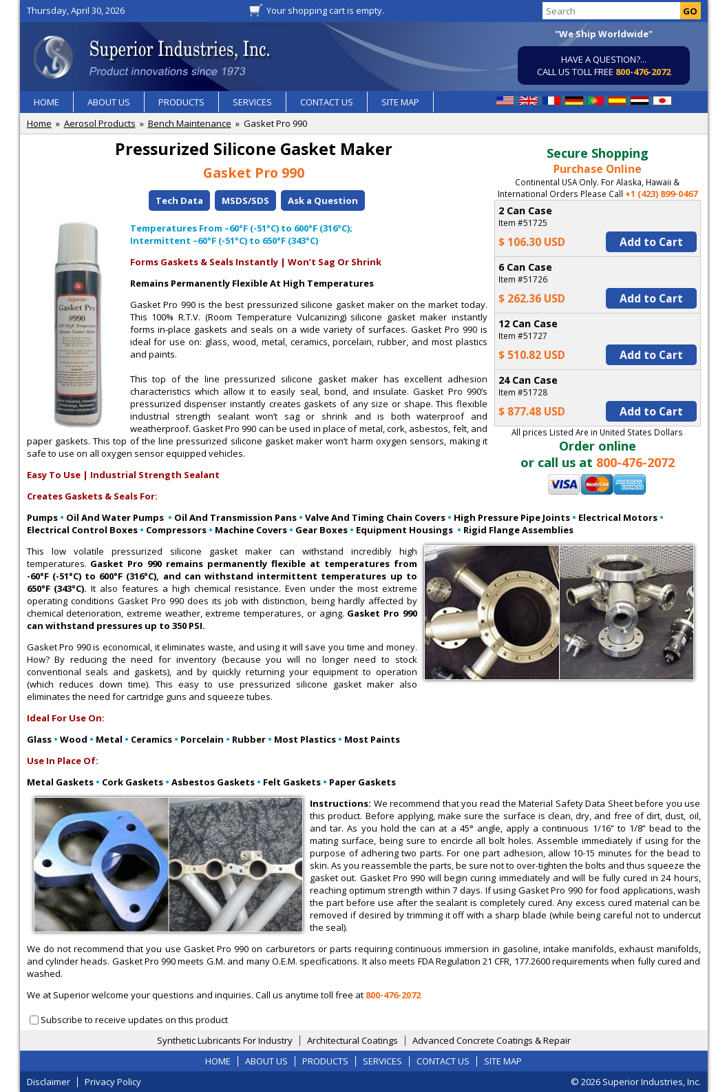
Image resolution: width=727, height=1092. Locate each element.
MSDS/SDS (245, 200)
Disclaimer (48, 1081)
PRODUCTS (181, 102)
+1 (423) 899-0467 (661, 193)
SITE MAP (400, 102)
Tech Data (179, 200)
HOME (46, 102)
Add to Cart (651, 241)
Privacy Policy (113, 1081)
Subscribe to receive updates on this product (134, 1019)
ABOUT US (108, 102)
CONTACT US (326, 102)
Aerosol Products (100, 123)
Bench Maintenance (189, 123)
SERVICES (252, 102)
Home (39, 123)
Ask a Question (323, 200)
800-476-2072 (643, 71)
